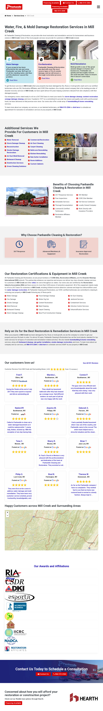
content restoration (90, 97)
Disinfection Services (15, 163)
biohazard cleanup (26, 342)
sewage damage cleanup (14, 99)
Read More (12, 80)
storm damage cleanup (73, 97)
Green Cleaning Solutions (16, 166)
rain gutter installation (42, 342)
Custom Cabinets (36, 164)
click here (76, 107)
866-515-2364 (84, 3)
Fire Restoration (45, 64)
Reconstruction (13, 147)
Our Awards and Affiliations (51, 566)
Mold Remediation (78, 64)
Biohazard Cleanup (14, 159)
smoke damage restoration (61, 342)
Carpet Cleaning (36, 147)
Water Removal (13, 140)
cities (34, 283)
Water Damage (12, 64)
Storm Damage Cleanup (16, 143)
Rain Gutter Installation (39, 157)
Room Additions (36, 160)
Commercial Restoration (39, 140)
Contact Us (68, 3)
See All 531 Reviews (90, 363)
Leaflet (66, 549)
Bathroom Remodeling (38, 150)
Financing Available (51, 3)
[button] (7, 512)
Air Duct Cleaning (37, 143)
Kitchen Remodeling (38, 154)
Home (8, 16)
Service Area (19, 16)
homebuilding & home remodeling (80, 101)
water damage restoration (17, 290)
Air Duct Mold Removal (15, 156)
